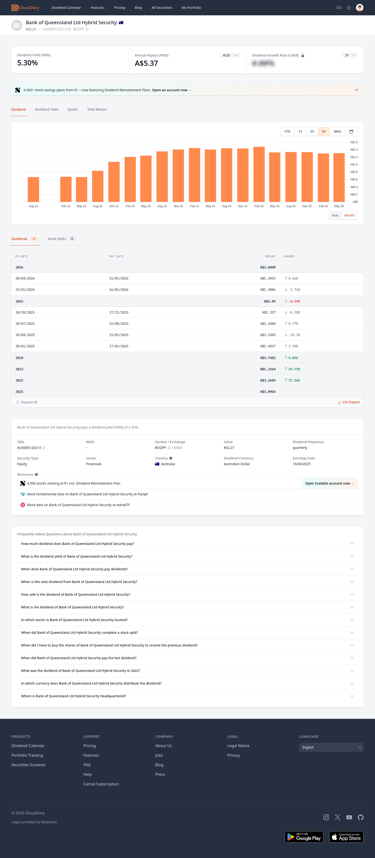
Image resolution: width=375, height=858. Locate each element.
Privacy (233, 755)
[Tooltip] (170, 458)
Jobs (159, 755)
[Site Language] (339, 7)
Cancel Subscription (101, 784)
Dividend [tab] (18, 109)
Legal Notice (238, 745)
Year (335, 215)
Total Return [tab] (97, 109)
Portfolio (191, 7)
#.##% (263, 63)
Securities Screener (28, 764)
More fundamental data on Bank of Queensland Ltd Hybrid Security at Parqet (87, 494)
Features (98, 7)
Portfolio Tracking (27, 755)
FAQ (87, 764)
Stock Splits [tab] (61, 238)
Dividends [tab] (24, 238)
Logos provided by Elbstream (34, 822)
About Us (163, 745)
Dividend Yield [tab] (46, 109)
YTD (287, 131)
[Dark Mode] (348, 7)
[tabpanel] (187, 173)
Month (349, 215)
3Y (312, 131)
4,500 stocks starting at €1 (73, 483)
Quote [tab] (73, 109)
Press (160, 774)
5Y (324, 131)
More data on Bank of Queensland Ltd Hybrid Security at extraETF (78, 505)
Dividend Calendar (66, 7)
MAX (337, 131)
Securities (161, 7)
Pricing (119, 7)
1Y (300, 131)
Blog (159, 764)
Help (87, 774)
